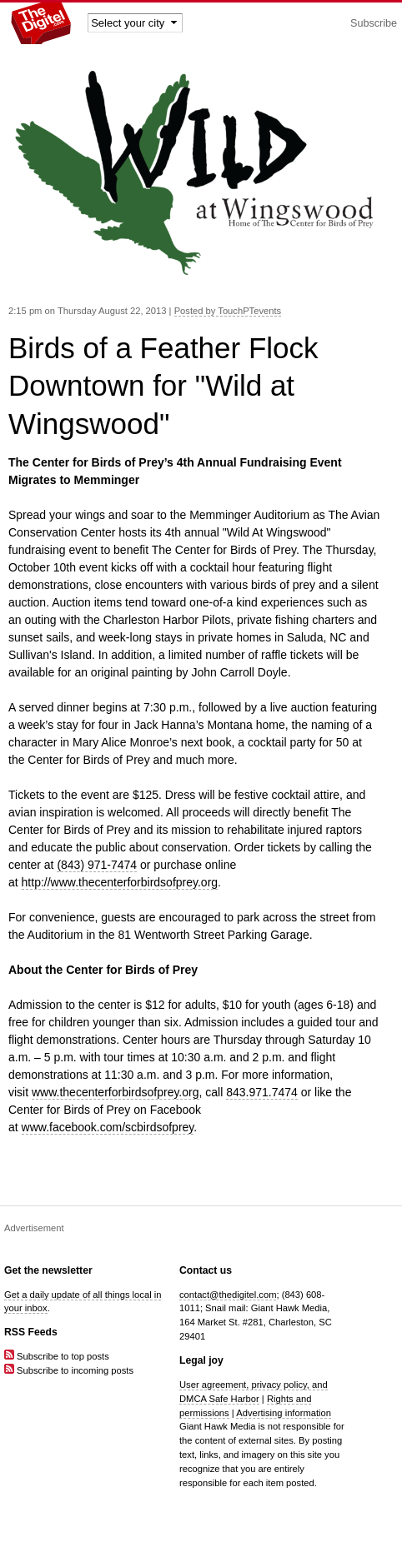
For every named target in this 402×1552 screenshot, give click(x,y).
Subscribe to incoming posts (68, 1370)
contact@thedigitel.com (227, 1295)
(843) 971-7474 (97, 864)
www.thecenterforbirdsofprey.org (115, 1092)
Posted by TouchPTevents (228, 311)
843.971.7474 (262, 1092)
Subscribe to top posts (56, 1356)
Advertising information (283, 1413)
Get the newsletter (48, 1270)
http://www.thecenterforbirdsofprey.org (120, 882)
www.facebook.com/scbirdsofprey (108, 1127)
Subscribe (373, 23)
